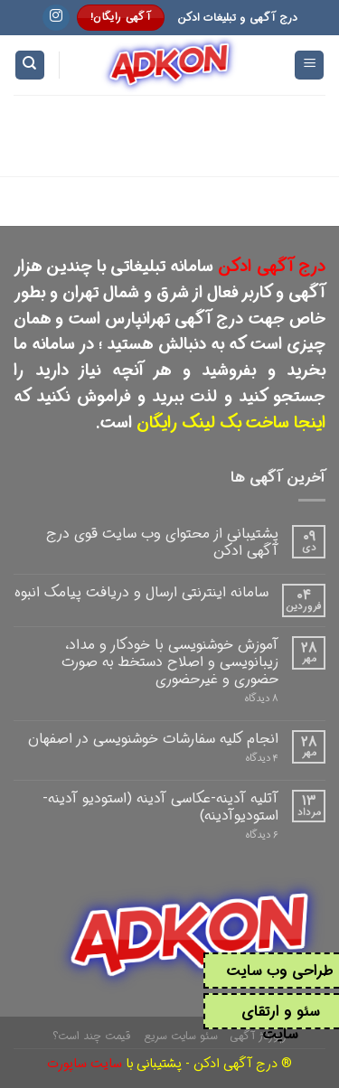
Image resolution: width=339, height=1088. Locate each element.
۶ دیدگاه (262, 835)
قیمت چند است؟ (91, 1036)
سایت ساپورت (84, 1064)
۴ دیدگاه (262, 758)
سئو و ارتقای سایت (280, 1023)
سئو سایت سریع (181, 1036)
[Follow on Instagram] (55, 18)
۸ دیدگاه (261, 699)
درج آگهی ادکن (271, 266)
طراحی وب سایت (280, 971)
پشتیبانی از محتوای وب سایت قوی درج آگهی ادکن (162, 542)
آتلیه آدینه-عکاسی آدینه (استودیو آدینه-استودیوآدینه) (160, 807)
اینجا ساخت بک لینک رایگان (231, 423)
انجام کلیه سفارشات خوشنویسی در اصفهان (153, 738)
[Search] (29, 65)
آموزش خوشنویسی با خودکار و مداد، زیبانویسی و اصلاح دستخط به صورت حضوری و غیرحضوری (169, 662)
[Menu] (309, 65)
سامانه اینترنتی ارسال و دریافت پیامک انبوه (141, 592)
